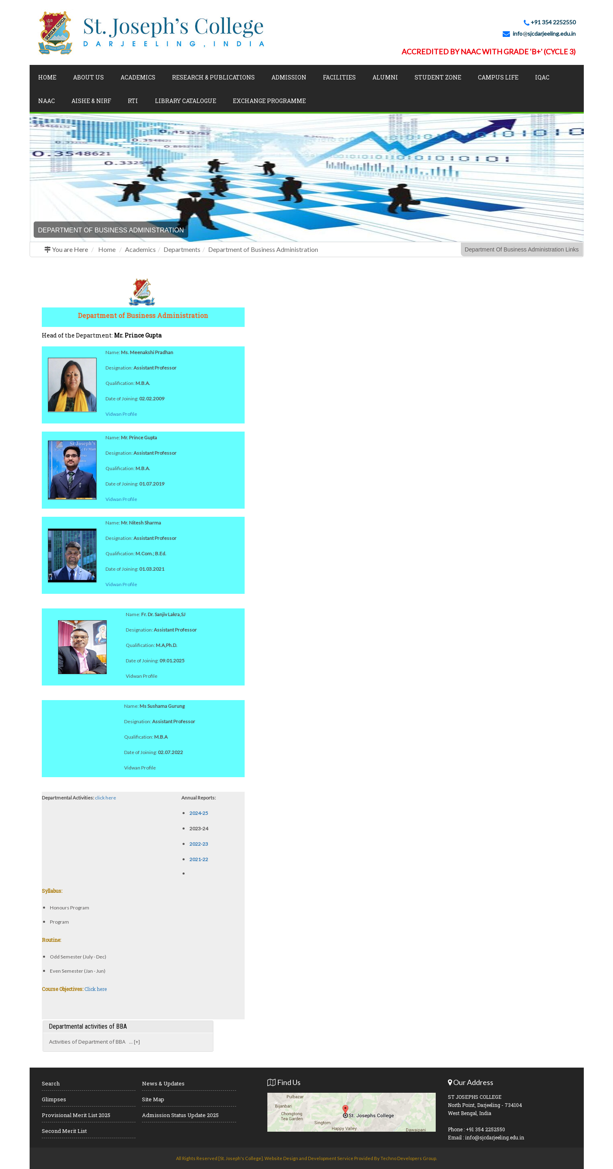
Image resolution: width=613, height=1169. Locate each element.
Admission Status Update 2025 (180, 1115)
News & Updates (163, 1083)
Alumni (385, 77)
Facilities (339, 77)
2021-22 (198, 859)
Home (47, 77)
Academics (137, 77)
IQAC (542, 77)
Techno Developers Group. (409, 1158)
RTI (133, 101)
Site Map (153, 1099)
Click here (95, 989)
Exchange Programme (269, 101)
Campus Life (498, 77)
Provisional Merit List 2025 (76, 1115)
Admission (288, 77)
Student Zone (438, 77)
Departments (181, 249)
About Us (88, 77)
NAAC (46, 101)
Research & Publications (213, 77)
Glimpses (54, 1099)
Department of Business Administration (263, 249)
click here (105, 798)
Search (51, 1083)
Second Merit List (64, 1131)
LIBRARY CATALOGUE (185, 101)
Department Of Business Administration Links (522, 249)
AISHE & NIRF (91, 101)
